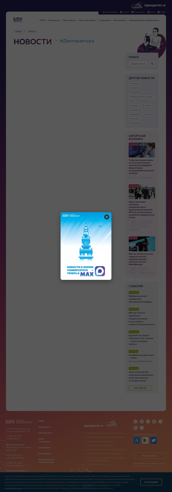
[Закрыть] (106, 217)
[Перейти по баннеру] (86, 246)
